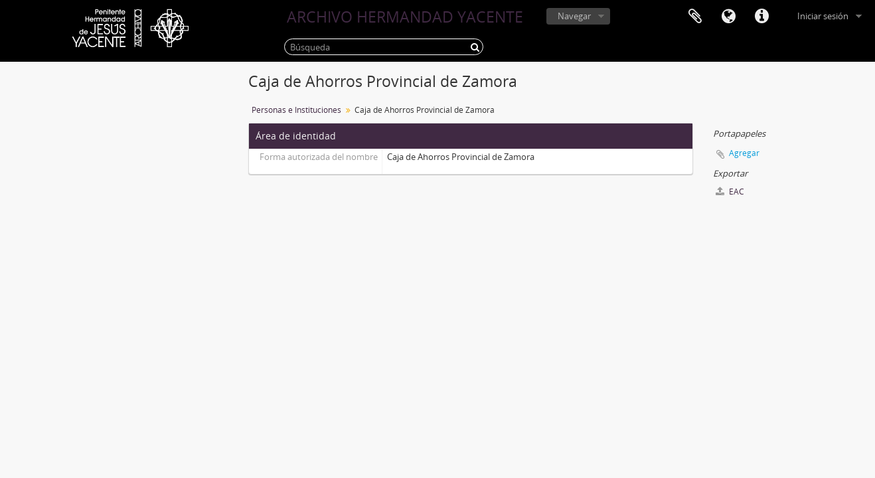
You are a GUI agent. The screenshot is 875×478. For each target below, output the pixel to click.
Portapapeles (695, 16)
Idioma (728, 16)
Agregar (744, 153)
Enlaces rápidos (761, 16)
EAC (730, 191)
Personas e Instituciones (296, 110)
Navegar (574, 16)
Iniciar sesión (822, 16)
